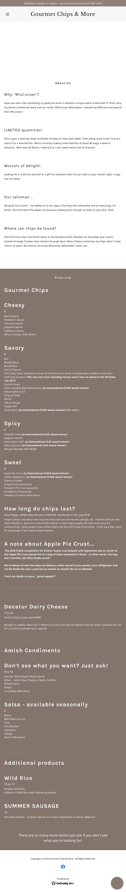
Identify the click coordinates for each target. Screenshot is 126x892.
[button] (13, 14)
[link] (63, 15)
